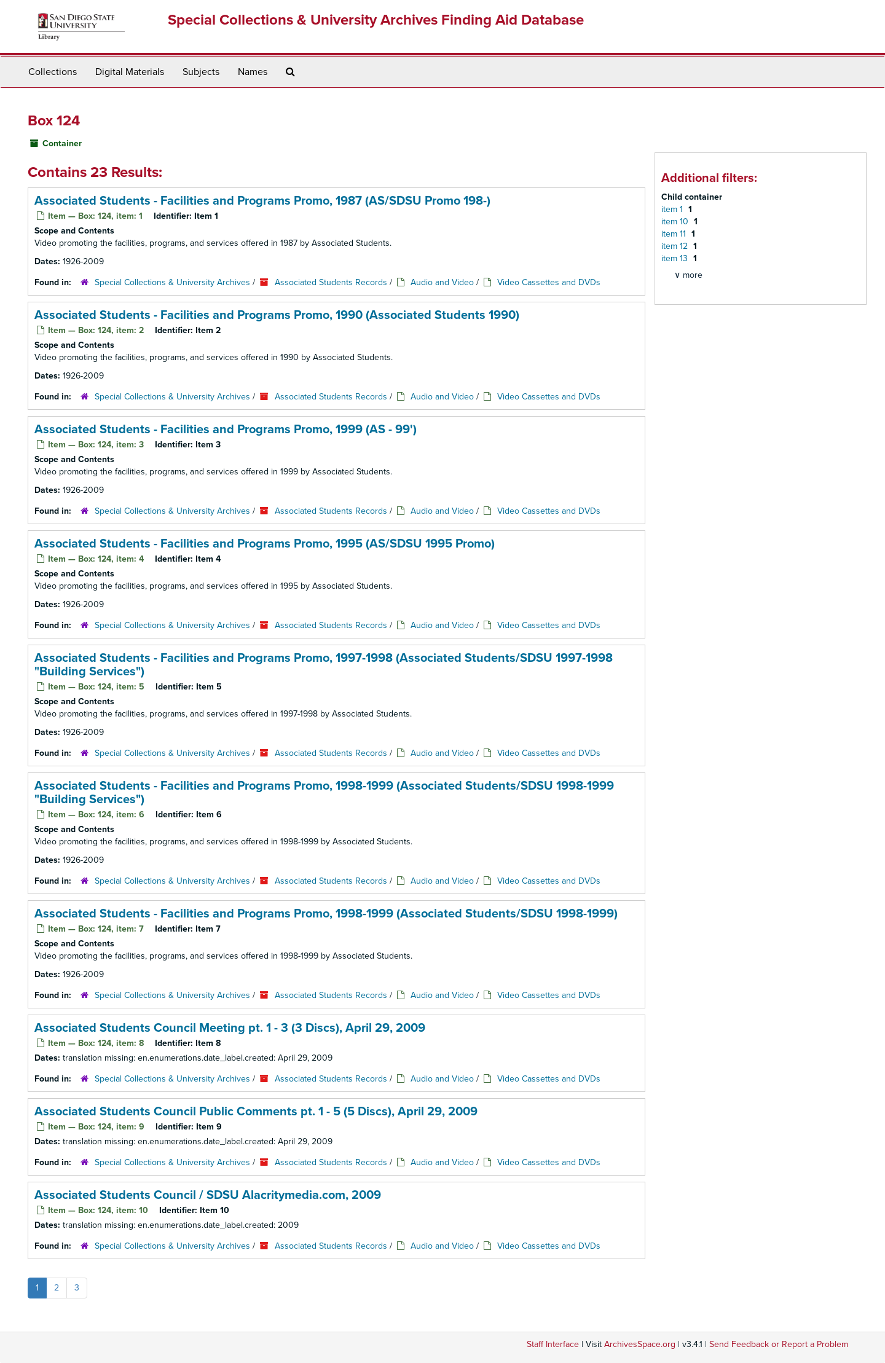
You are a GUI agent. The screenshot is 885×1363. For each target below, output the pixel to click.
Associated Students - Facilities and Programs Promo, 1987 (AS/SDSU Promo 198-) (262, 201)
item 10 (676, 221)
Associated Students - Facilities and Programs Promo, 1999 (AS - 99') (225, 429)
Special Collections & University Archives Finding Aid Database (376, 20)
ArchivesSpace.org (639, 1344)
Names (252, 72)
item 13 (675, 258)
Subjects (201, 72)
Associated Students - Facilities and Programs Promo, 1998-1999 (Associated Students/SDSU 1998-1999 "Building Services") (324, 793)
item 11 (674, 234)
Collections (52, 72)
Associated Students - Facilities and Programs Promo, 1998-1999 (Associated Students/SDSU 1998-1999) (326, 913)
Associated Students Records (331, 282)
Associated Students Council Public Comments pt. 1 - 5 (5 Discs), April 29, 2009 (256, 1111)
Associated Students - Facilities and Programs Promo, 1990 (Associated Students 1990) (276, 315)
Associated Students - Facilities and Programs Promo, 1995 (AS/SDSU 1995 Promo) (264, 543)
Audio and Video (442, 282)
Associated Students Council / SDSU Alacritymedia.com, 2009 (207, 1195)
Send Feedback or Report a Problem (778, 1344)
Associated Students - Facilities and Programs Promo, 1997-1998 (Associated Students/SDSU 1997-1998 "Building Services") (323, 665)
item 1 (673, 209)
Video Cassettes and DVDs (548, 282)
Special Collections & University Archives (172, 282)
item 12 (675, 246)
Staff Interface (553, 1344)
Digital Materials (129, 72)
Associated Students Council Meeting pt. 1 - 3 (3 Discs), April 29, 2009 (229, 1028)
